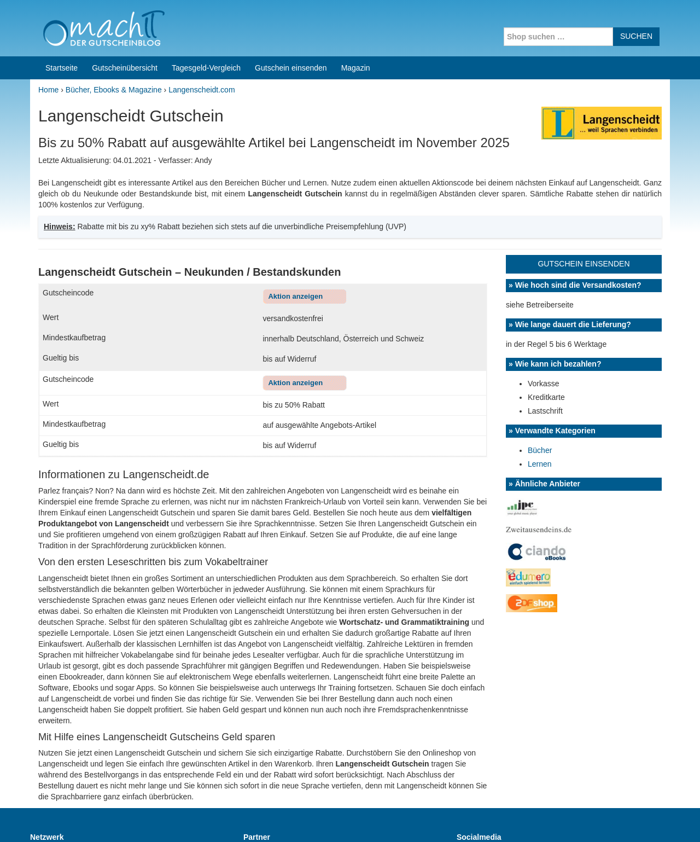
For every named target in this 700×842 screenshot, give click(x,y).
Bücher (540, 360)
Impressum (602, 819)
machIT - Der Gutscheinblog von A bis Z (124, 819)
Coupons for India (269, 772)
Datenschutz (648, 819)
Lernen (540, 373)
